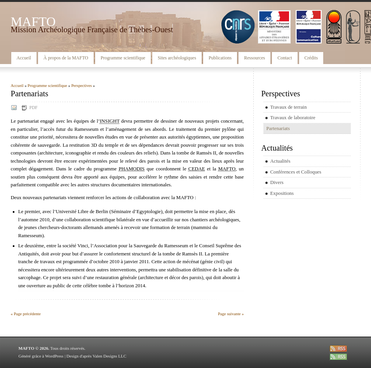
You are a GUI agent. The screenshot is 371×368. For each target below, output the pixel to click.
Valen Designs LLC (109, 356)
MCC (309, 26)
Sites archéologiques (177, 58)
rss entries (338, 348)
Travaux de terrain (288, 107)
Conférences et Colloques (296, 172)
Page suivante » (231, 314)
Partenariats (278, 128)
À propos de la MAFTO (66, 58)
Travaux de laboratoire (292, 117)
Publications (220, 58)
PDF (34, 107)
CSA (333, 26)
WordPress (54, 356)
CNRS (238, 26)
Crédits (311, 58)
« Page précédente (26, 314)
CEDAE (353, 26)
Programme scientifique (123, 58)
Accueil (24, 58)
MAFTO (33, 21)
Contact (284, 58)
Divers (277, 182)
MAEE (274, 26)
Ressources (254, 58)
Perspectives (81, 85)
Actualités (280, 161)
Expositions (282, 193)
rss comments (338, 356)
